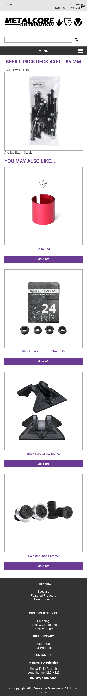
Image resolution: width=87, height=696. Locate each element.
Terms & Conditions (43, 625)
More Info (43, 259)
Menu (43, 51)
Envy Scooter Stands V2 (43, 453)
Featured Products (43, 595)
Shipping (43, 621)
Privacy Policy (43, 629)
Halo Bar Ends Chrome (43, 556)
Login (8, 4)
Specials (43, 591)
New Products (43, 599)
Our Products (43, 648)
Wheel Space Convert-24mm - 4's (43, 351)
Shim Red (43, 249)
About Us (43, 644)
